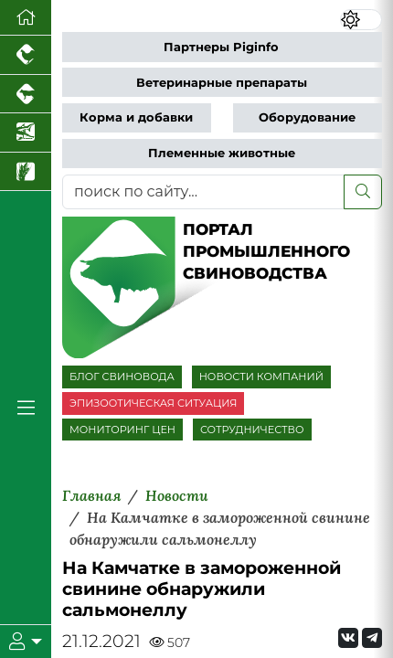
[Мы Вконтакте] (348, 638)
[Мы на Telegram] (372, 638)
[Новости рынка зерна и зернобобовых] (25, 172)
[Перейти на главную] (25, 18)
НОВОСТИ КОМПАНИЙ (261, 376)
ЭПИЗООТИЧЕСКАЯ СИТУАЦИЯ (153, 403)
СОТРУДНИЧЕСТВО (252, 429)
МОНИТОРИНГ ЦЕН (122, 429)
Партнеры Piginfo (221, 47)
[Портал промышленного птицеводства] (25, 55)
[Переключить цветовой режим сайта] (361, 19)
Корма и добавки (136, 117)
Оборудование (307, 117)
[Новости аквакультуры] (25, 133)
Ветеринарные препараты (221, 83)
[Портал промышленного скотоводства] (25, 94)
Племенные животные (221, 153)
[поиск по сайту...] (203, 192)
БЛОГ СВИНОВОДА (122, 376)
